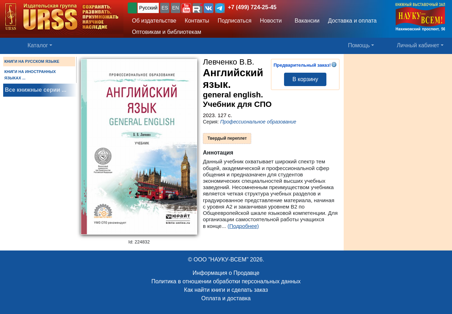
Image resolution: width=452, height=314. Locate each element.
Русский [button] (148, 8)
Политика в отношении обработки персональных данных (226, 281)
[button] (186, 8)
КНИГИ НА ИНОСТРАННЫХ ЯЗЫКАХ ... (30, 75)
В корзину (305, 79)
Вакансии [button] (305, 21)
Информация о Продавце (226, 273)
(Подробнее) (243, 226)
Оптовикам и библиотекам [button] (166, 32)
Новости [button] (271, 21)
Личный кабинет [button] (418, 45)
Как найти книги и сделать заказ (226, 290)
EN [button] (175, 8)
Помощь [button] (359, 45)
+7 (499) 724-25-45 (252, 7)
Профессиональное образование (258, 122)
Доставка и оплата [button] (352, 21)
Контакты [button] (197, 21)
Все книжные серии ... (35, 90)
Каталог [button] (38, 45)
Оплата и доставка (226, 298)
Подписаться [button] (235, 21)
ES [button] (165, 8)
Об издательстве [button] (154, 21)
